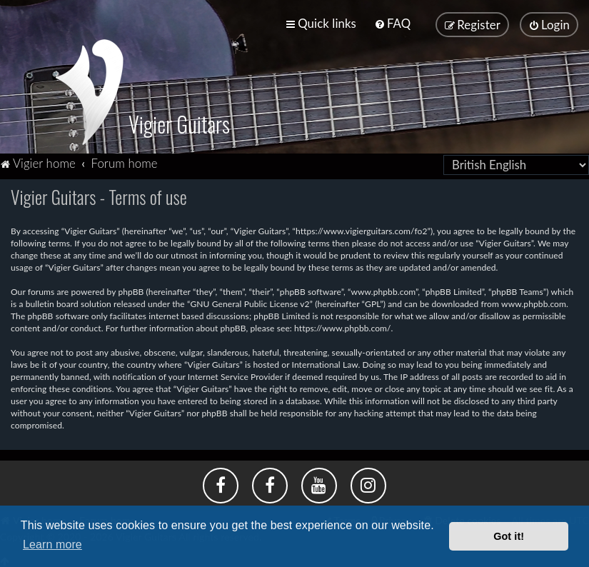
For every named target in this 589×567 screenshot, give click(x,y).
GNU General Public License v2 (249, 303)
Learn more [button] (52, 544)
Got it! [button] (508, 536)
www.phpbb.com (533, 303)
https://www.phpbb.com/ (342, 327)
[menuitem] (392, 23)
